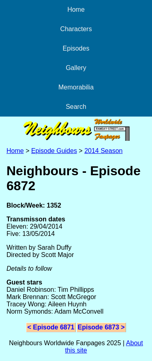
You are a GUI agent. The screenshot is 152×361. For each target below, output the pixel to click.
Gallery (76, 67)
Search (76, 106)
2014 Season (103, 150)
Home (76, 9)
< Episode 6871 (50, 327)
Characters (76, 28)
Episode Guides (54, 150)
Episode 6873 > (101, 327)
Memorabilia (76, 87)
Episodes (76, 48)
